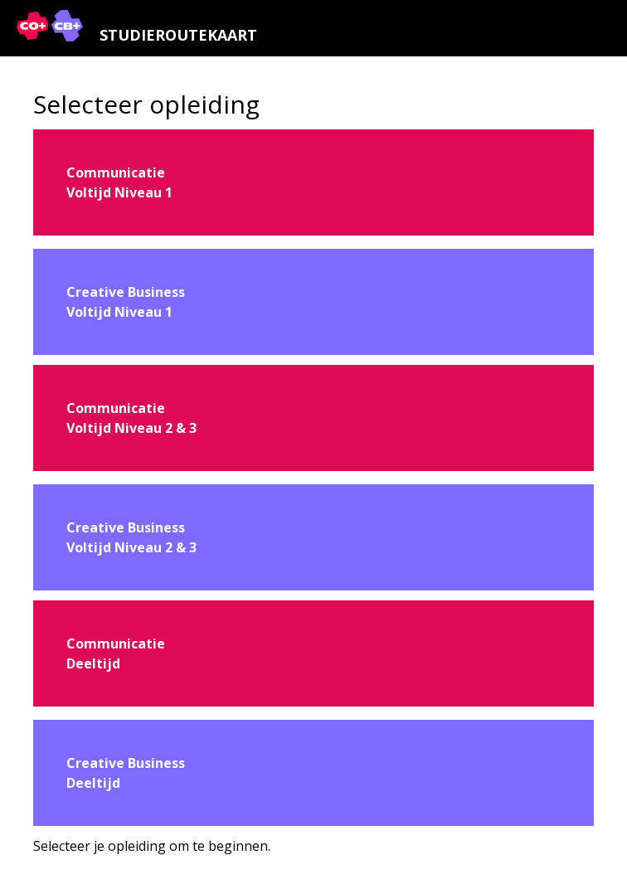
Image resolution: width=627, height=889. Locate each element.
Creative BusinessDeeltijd (125, 773)
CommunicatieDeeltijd (115, 653)
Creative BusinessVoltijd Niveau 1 (125, 302)
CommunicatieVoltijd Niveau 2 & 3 (131, 418)
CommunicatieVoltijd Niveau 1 (119, 182)
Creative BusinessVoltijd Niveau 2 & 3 (131, 537)
